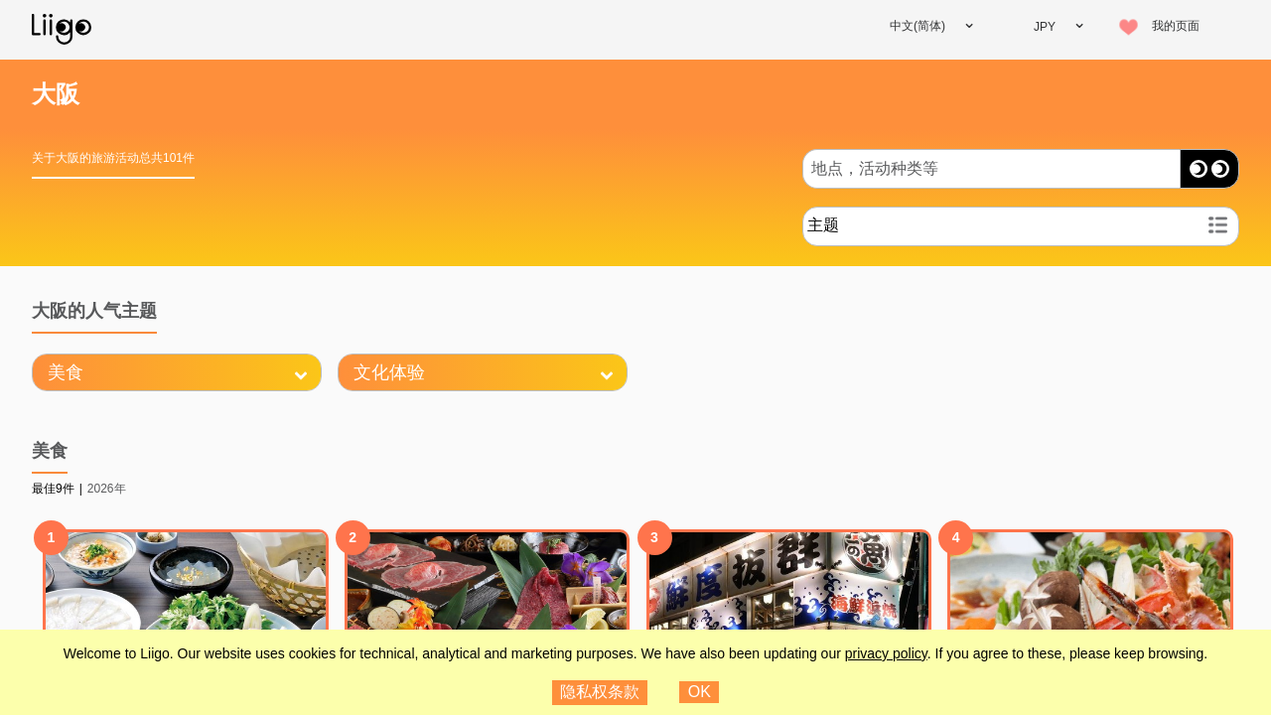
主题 (823, 224)
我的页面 (1176, 26)
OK (699, 691)
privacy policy (886, 653)
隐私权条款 (599, 691)
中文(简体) (917, 26)
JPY (1045, 27)
